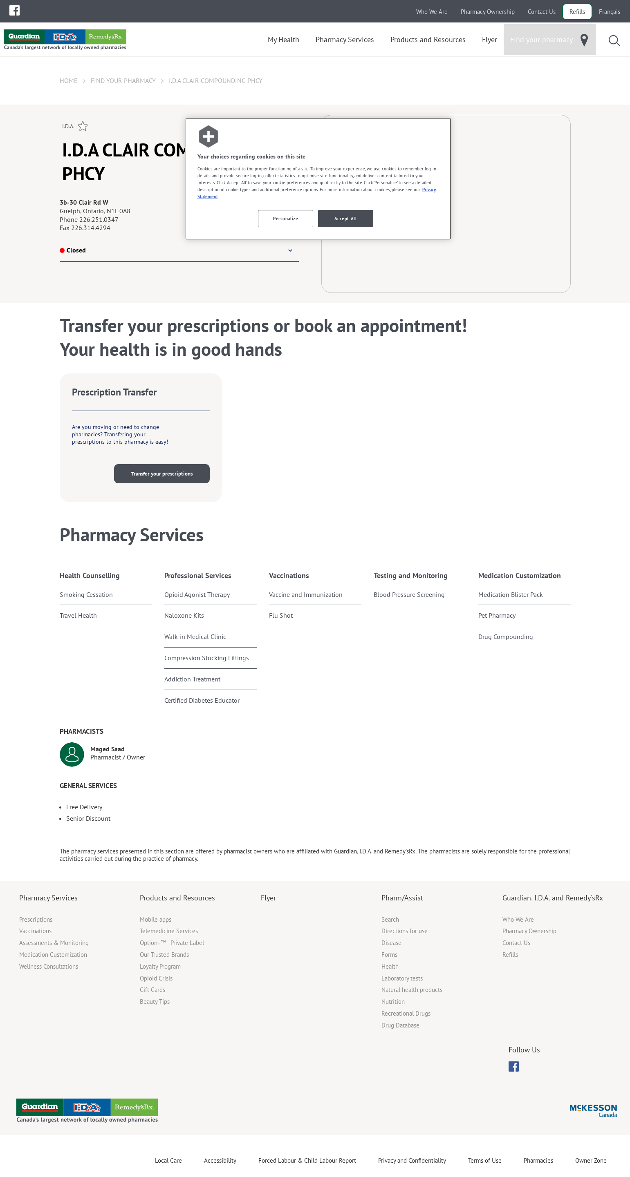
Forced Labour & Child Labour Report (307, 1160)
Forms (389, 954)
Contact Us (542, 12)
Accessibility (220, 1160)
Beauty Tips (155, 1001)
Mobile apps (155, 919)
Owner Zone (591, 1160)
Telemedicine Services (169, 931)
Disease (391, 943)
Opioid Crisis (156, 978)
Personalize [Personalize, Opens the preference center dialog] (285, 218)
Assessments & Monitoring (54, 943)
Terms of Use (485, 1160)
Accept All (345, 218)
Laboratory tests (402, 978)
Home (69, 80)
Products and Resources (177, 897)
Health (390, 966)
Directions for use (404, 931)
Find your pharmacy (123, 80)
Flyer (268, 897)
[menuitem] (14, 10)
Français (609, 12)
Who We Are (432, 12)
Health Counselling (90, 575)
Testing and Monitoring (411, 575)
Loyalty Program (160, 966)
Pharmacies (538, 1160)
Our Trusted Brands (164, 954)
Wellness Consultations (48, 966)
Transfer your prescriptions (162, 473)
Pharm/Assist (402, 897)
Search (390, 919)
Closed (73, 250)
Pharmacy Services (48, 897)
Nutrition (393, 1001)
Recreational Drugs (405, 1013)
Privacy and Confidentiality (412, 1160)
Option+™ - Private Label (172, 943)
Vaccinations (289, 575)
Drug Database (400, 1025)
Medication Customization (519, 575)
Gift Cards (152, 990)
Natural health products (411, 990)
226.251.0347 (99, 219)
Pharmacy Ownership (488, 12)
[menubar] (14, 10)
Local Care (168, 1160)
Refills (577, 12)
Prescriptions (35, 919)
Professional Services (197, 575)
